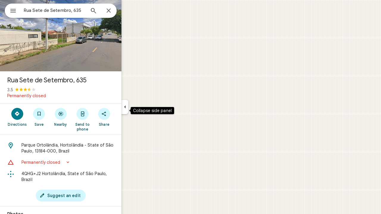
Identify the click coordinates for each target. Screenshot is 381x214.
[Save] (60, 117)
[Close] (130, 11)
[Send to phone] (104, 119)
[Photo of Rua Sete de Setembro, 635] (82, 35)
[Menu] (10, 10)
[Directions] (39, 117)
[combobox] (70, 10)
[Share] (125, 117)
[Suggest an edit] (82, 195)
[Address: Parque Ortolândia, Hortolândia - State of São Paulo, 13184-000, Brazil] (82, 148)
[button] (82, 162)
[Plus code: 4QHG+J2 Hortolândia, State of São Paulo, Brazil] (82, 176)
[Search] (115, 11)
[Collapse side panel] (146, 107)
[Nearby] (82, 117)
